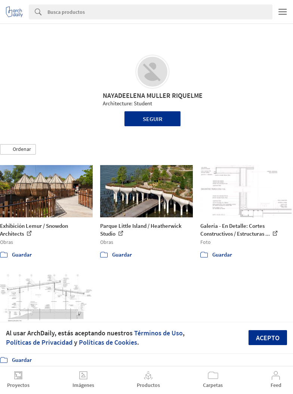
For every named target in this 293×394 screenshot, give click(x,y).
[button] (18, 149)
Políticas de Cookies (108, 342)
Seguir (153, 118)
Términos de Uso (158, 333)
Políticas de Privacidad (39, 342)
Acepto (268, 337)
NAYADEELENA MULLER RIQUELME (153, 95)
